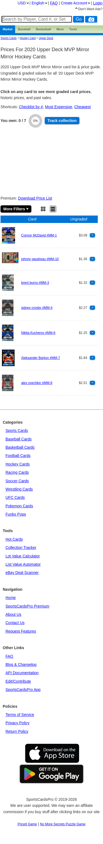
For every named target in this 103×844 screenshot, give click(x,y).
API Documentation (22, 673)
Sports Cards (8, 38)
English (38, 3)
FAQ (9, 656)
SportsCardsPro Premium (27, 606)
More (60, 29)
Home (10, 597)
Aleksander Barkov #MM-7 (40, 358)
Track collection (62, 120)
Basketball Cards (20, 447)
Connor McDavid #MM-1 (39, 235)
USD (22, 3)
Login (97, 3)
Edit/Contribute (18, 681)
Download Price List (35, 198)
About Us (13, 614)
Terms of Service (19, 714)
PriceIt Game (27, 824)
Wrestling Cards (19, 489)
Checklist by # (31, 107)
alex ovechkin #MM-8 (36, 383)
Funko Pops (15, 514)
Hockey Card (28, 38)
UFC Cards (15, 497)
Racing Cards (17, 472)
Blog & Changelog (21, 664)
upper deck (46, 38)
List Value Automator (23, 564)
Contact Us (14, 622)
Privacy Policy (17, 723)
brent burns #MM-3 (35, 283)
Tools (73, 29)
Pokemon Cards (19, 506)
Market (7, 29)
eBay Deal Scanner (22, 572)
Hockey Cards (17, 464)
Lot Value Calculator (22, 556)
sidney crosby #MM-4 (36, 308)
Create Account (74, 3)
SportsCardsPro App (23, 689)
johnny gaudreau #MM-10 (40, 259)
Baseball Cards (18, 439)
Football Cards (17, 455)
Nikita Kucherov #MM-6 (38, 333)
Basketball (43, 29)
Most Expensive (58, 107)
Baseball (24, 29)
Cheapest (82, 107)
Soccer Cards (17, 481)
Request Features (20, 631)
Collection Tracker (20, 547)
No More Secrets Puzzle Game (62, 824)
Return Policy (16, 731)
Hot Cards (14, 539)
